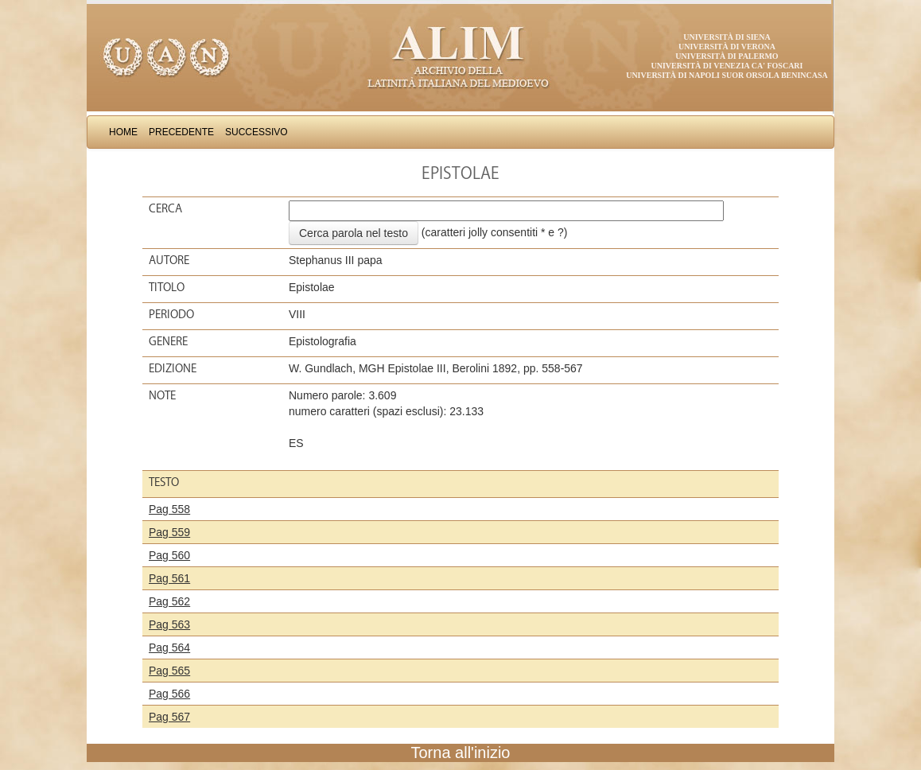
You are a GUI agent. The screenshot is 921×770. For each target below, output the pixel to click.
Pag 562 (169, 601)
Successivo (256, 132)
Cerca (165, 208)
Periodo (171, 314)
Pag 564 (169, 647)
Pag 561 (169, 578)
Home (123, 132)
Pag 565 (169, 670)
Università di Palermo (726, 56)
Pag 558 (169, 509)
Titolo (167, 287)
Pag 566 (169, 693)
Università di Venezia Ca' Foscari (727, 65)
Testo (164, 482)
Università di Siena (726, 37)
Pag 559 (169, 532)
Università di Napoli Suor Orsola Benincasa (727, 75)
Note (162, 395)
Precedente (181, 132)
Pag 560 (169, 555)
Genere (168, 341)
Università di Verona (726, 46)
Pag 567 (169, 716)
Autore (169, 260)
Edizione (172, 368)
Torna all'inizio (461, 752)
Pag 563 (169, 624)
